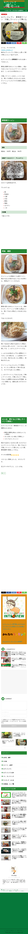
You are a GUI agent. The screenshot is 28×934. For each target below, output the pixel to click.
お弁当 (4, 473)
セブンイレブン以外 (8, 772)
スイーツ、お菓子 (8, 765)
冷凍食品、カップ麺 (8, 784)
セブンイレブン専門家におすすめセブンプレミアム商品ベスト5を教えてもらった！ (14, 626)
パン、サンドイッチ (8, 776)
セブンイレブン (7, 768)
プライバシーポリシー (10, 930)
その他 (5, 761)
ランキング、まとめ (8, 780)
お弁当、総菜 (4, 14)
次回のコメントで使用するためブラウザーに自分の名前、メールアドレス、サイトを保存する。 (13, 721)
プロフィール (19, 930)
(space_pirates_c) (7, 50)
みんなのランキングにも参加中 (12, 641)
